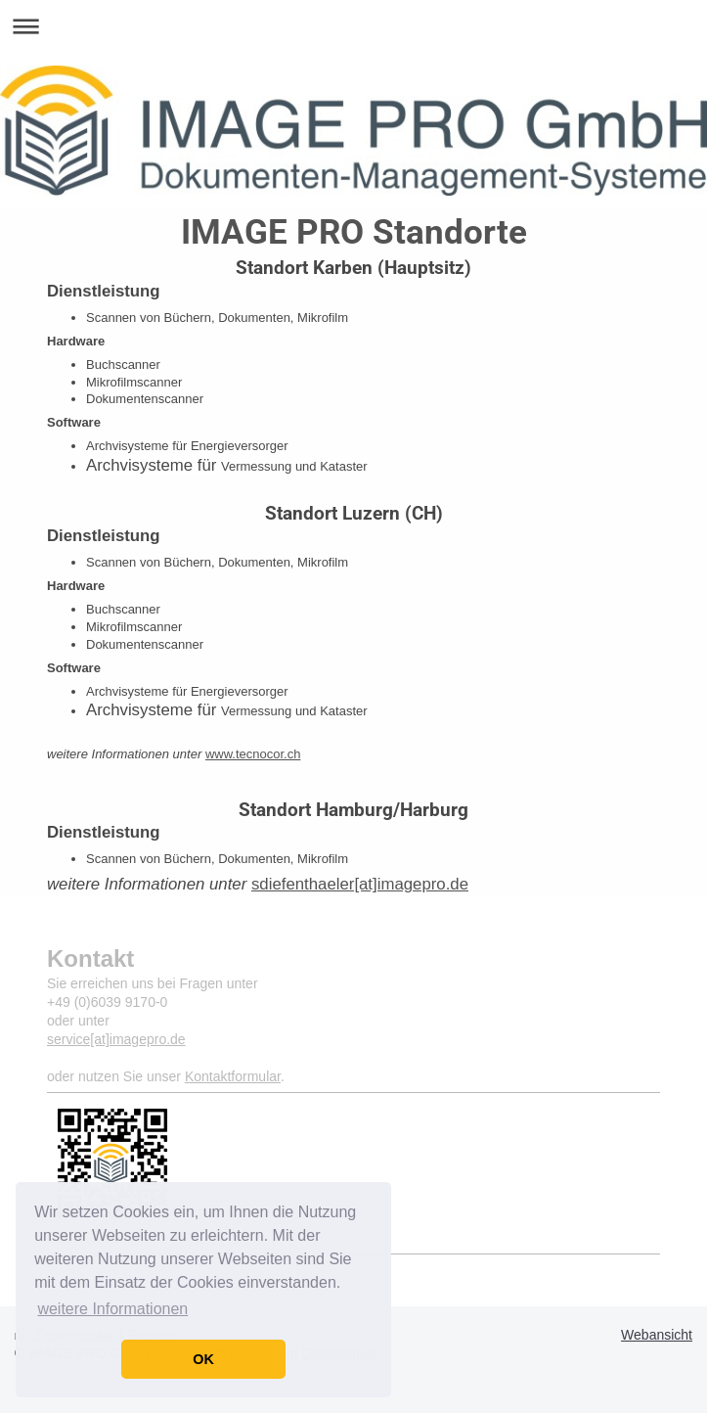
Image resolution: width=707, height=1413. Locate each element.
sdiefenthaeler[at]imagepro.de (359, 884)
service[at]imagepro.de (116, 1039)
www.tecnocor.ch (253, 754)
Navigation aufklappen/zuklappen (353, 26)
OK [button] (203, 1359)
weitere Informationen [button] (112, 1308)
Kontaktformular (233, 1076)
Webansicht (656, 1335)
